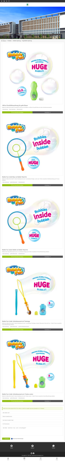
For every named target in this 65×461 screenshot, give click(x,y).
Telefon (53, 448)
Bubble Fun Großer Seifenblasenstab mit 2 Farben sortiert (17, 394)
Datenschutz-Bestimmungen (18, 438)
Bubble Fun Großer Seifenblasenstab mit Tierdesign (16, 321)
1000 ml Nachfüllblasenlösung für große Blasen (15, 105)
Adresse (32, 448)
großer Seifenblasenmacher (24, 326)
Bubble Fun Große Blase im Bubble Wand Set (14, 177)
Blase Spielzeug (12, 109)
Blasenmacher (19, 109)
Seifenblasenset (21, 182)
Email (11, 448)
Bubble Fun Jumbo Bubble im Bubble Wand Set (15, 250)
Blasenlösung (5, 109)
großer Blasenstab (13, 182)
